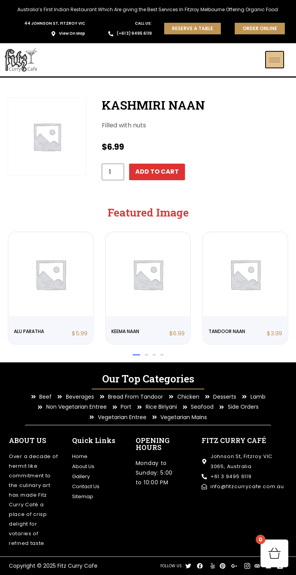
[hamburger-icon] (274, 59)
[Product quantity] (113, 172)
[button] (136, 354)
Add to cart (157, 171)
